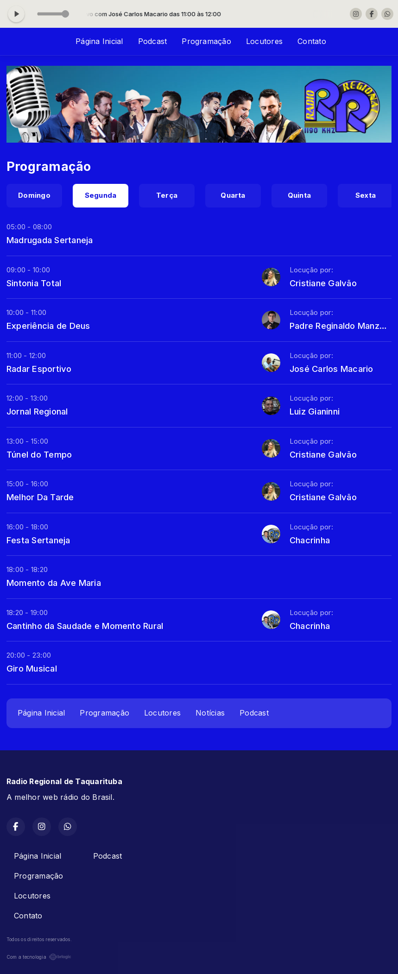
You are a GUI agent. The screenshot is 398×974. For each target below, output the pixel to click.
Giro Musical (31, 668)
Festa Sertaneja (38, 540)
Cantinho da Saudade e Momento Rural (84, 626)
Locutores (264, 41)
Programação (206, 41)
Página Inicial (99, 41)
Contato (311, 41)
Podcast (152, 41)
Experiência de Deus (48, 325)
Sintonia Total (33, 283)
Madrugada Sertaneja (49, 240)
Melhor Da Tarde (40, 497)
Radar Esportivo (39, 369)
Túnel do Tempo (39, 454)
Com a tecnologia (38, 957)
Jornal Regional (37, 411)
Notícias (210, 712)
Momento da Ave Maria (53, 583)
